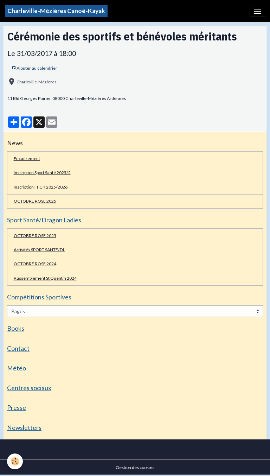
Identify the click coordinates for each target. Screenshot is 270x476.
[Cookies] (15, 461)
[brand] (56, 11)
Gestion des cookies (135, 467)
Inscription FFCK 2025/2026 (41, 187)
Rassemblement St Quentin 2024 (45, 278)
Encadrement (27, 158)
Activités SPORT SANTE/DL (39, 249)
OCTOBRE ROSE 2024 (35, 263)
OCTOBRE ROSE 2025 (35, 201)
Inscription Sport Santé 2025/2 (42, 172)
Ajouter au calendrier (34, 68)
